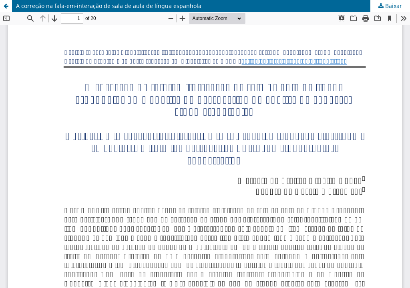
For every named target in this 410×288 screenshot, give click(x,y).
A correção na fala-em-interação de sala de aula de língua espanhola (108, 6)
